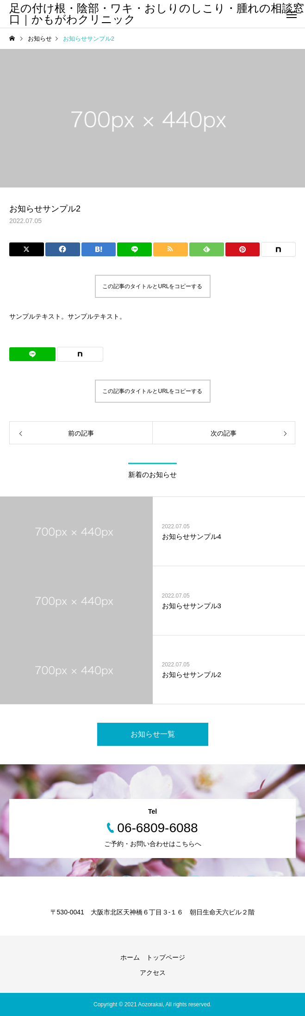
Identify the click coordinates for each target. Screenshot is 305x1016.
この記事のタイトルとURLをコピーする (152, 286)
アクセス (153, 972)
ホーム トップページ (152, 957)
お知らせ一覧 (153, 734)
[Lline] (134, 249)
